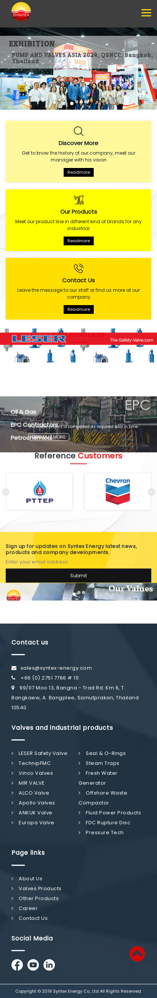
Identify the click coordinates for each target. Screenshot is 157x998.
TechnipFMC (31, 763)
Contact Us (29, 918)
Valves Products (36, 888)
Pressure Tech (101, 832)
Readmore (78, 172)
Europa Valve (32, 822)
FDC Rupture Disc (104, 822)
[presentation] (6, 486)
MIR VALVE (28, 783)
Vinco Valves (32, 773)
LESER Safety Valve (39, 753)
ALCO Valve (30, 792)
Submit (78, 570)
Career (24, 908)
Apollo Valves (33, 802)
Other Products (35, 898)
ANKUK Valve (32, 812)
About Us (26, 878)
